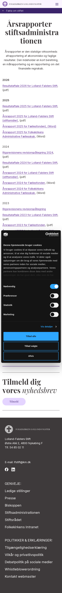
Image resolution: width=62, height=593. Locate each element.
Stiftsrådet (13, 520)
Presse (10, 498)
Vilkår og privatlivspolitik (24, 555)
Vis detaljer (47, 326)
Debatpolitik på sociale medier (29, 562)
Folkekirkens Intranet (21, 527)
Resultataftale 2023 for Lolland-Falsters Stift (30, 214)
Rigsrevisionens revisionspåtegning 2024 (27, 152)
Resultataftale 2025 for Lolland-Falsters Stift (29, 106)
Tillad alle (31, 336)
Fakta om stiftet (12, 10)
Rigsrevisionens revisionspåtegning (24, 209)
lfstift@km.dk (22, 462)
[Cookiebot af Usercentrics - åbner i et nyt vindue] (45, 234)
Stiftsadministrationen (22, 512)
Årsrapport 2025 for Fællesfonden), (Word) (29, 126)
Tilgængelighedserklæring (26, 547)
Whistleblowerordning (22, 569)
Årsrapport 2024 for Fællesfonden (23, 182)
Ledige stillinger (17, 491)
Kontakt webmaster (20, 576)
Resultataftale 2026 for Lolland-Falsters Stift (29, 85)
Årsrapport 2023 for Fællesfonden (23, 225)
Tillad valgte (31, 346)
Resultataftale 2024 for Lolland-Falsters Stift (29, 162)
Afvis (31, 356)
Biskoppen (13, 505)
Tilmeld (14, 401)
